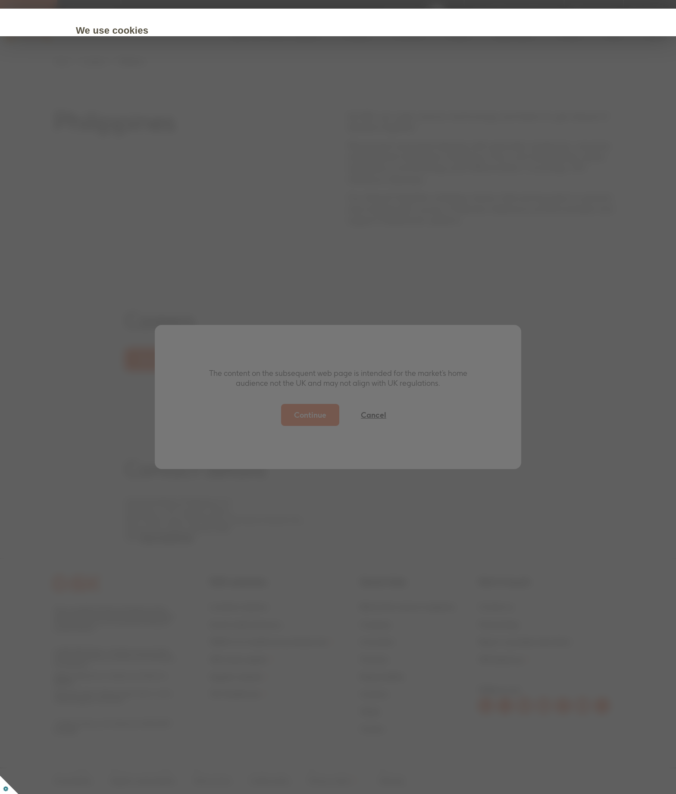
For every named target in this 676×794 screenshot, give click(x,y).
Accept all (122, 104)
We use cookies (131, 30)
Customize (182, 104)
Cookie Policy (278, 78)
